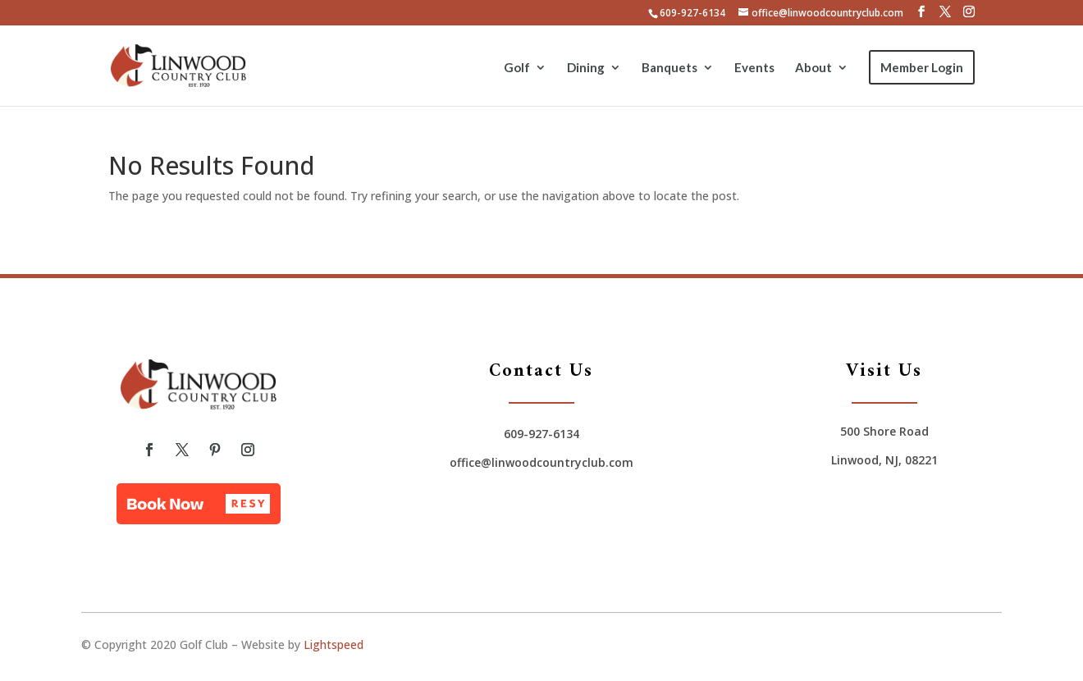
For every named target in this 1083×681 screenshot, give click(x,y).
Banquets (669, 68)
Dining (586, 68)
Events (754, 68)
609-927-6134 (692, 13)
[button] (199, 503)
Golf (517, 68)
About (813, 68)
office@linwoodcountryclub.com (541, 462)
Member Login (921, 67)
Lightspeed (333, 644)
